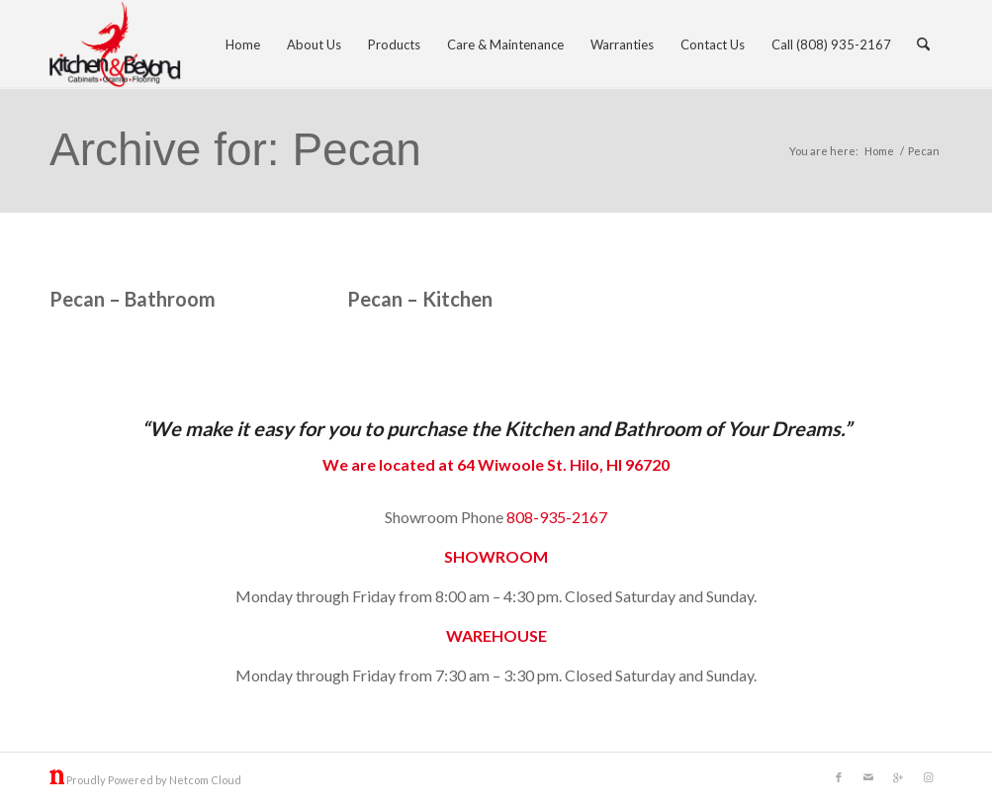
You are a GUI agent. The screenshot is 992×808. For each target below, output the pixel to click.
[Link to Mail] (868, 777)
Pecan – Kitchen (420, 299)
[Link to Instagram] (928, 777)
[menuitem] (243, 44)
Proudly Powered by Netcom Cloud (153, 779)
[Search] (923, 44)
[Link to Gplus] (898, 777)
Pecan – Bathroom (132, 299)
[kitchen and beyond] (115, 44)
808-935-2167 (556, 516)
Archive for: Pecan (235, 149)
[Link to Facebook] (839, 777)
